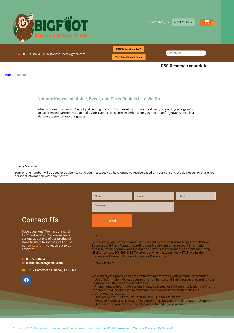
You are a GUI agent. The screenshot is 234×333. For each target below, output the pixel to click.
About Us (190, 22)
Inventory (166, 22)
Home (8, 75)
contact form (37, 246)
